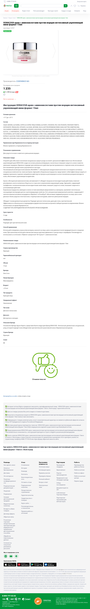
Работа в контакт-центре (80, 477)
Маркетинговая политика (9, 505)
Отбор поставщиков (61, 484)
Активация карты (44, 470)
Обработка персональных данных (8, 538)
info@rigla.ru (63, 604)
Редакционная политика (26, 486)
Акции (7, 11)
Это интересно (8, 476)
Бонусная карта (81, 1)
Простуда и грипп (53, 11)
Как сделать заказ (9, 465)
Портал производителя (62, 474)
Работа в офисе (79, 473)
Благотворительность (27, 478)
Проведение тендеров (61, 466)
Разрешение (8, 494)
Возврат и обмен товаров (9, 510)
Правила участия (44, 473)
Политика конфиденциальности (10, 481)
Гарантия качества (27, 495)
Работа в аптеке (79, 470)
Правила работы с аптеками (27, 512)
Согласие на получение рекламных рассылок (8, 545)
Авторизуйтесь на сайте (10, 396)
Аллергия (77, 11)
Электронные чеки (43, 486)
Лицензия (7, 491)
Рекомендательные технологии (27, 507)
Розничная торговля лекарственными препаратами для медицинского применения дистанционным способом (9, 526)
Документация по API (62, 489)
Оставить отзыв (26, 482)
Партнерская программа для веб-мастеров (61, 499)
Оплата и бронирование (8, 469)
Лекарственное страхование (26, 491)
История (24, 468)
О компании (25, 465)
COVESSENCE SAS (22, 81)
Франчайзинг (61, 470)
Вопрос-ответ (43, 482)
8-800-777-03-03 (9, 596)
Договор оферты (9, 514)
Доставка (7, 473)
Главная (5, 18)
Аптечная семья (44, 467)
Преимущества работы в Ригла (79, 466)
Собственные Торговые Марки (62, 494)
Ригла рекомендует (38, 11)
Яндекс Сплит (26, 11)
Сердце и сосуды (66, 11)
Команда (24, 471)
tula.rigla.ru (61, 569)
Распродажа (15, 11)
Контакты (24, 474)
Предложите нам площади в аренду (62, 479)
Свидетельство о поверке (26, 499)
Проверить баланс (45, 476)
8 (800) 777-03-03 (67, 573)
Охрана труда (78, 481)
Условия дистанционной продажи (9, 499)
